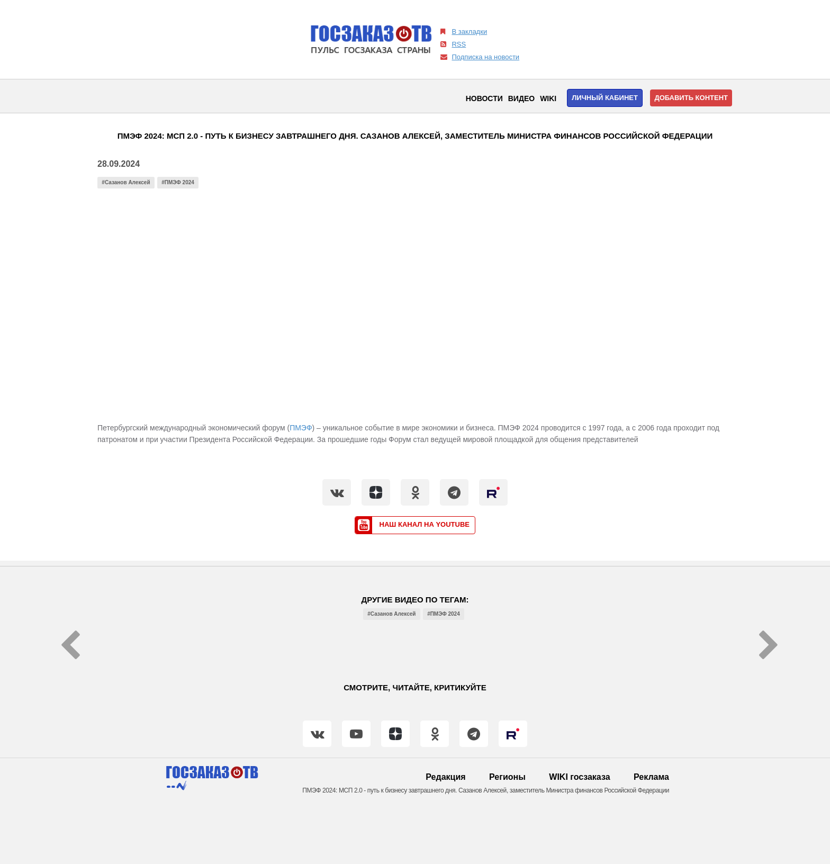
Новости (484, 98)
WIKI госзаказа (579, 776)
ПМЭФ (301, 428)
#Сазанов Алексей (126, 182)
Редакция (445, 776)
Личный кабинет (605, 98)
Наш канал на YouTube (412, 525)
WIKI (548, 98)
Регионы (507, 776)
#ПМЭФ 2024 (177, 182)
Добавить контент (691, 98)
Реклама (651, 776)
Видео (521, 98)
